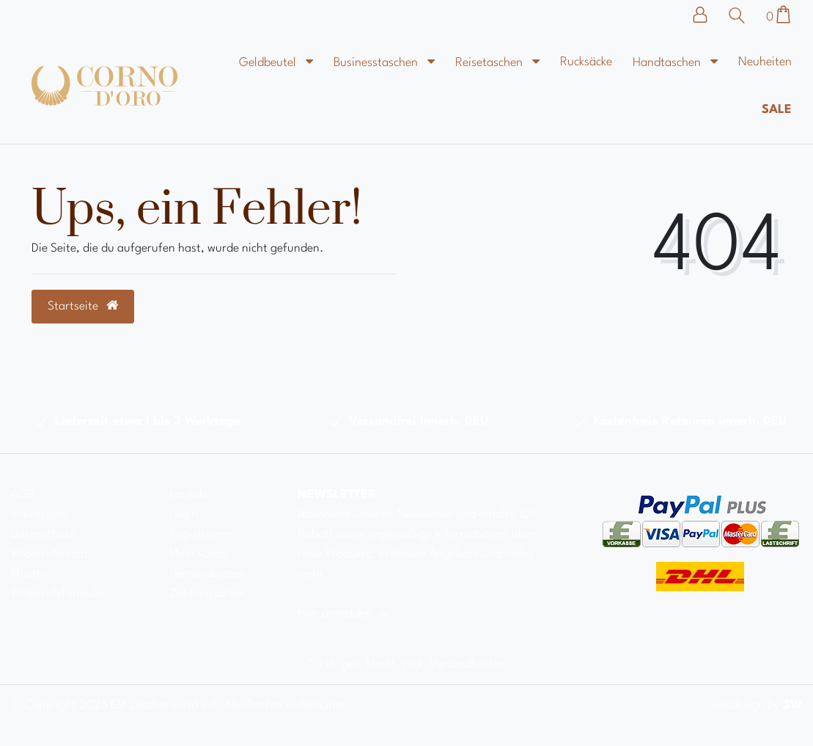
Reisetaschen (490, 62)
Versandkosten (207, 574)
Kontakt (189, 495)
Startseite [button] (83, 305)
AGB (22, 495)
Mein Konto (198, 554)
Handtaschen (668, 62)
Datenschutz (43, 534)
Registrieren (200, 534)
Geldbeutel (269, 62)
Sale (777, 109)
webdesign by (756, 705)
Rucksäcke (586, 62)
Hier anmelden (344, 613)
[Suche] (740, 15)
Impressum (39, 514)
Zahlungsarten (207, 594)
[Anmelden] (707, 15)
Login (183, 514)
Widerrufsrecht (49, 554)
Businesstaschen (377, 62)
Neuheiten (765, 62)
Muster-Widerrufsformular (59, 584)
